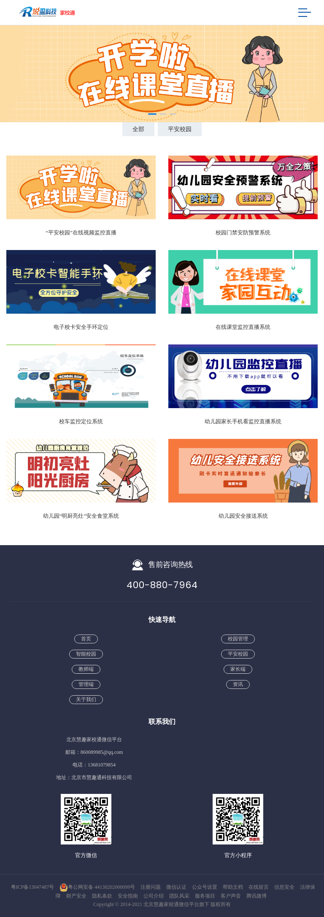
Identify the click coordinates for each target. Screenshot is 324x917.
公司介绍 (154, 896)
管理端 (86, 684)
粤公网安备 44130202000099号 (97, 887)
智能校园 (86, 654)
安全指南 (128, 896)
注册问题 (151, 887)
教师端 (86, 669)
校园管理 (238, 639)
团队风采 (180, 896)
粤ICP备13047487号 (32, 887)
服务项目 (205, 896)
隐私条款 (102, 896)
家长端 (238, 669)
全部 (138, 129)
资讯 (238, 684)
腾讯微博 (256, 896)
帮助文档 (233, 887)
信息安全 (285, 887)
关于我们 (86, 699)
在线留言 (259, 887)
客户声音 (231, 896)
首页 (86, 639)
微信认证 (177, 887)
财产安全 (77, 896)
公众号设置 (205, 887)
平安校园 (180, 129)
